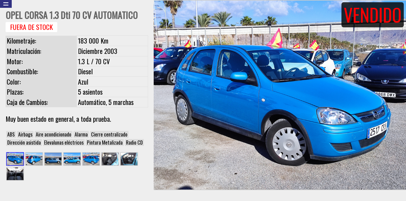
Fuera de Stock (31, 27)
